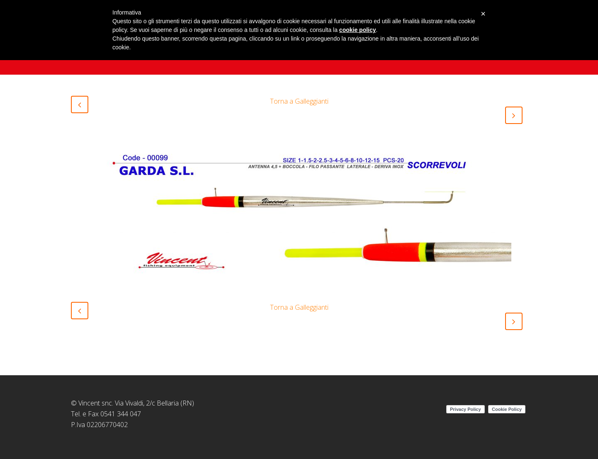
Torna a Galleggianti (299, 101)
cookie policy (357, 30)
